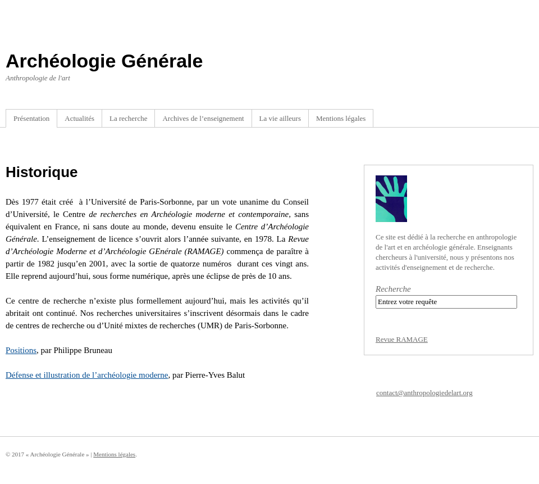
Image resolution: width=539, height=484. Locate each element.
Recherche (393, 288)
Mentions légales (341, 118)
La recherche (128, 118)
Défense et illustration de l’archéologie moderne (87, 374)
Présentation (31, 118)
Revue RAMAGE (402, 339)
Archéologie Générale (104, 60)
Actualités (79, 118)
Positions (21, 350)
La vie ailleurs (280, 118)
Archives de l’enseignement (203, 118)
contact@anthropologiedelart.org (424, 392)
